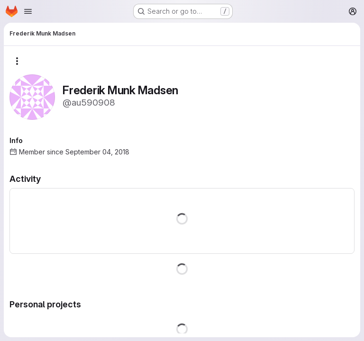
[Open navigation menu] (28, 11)
